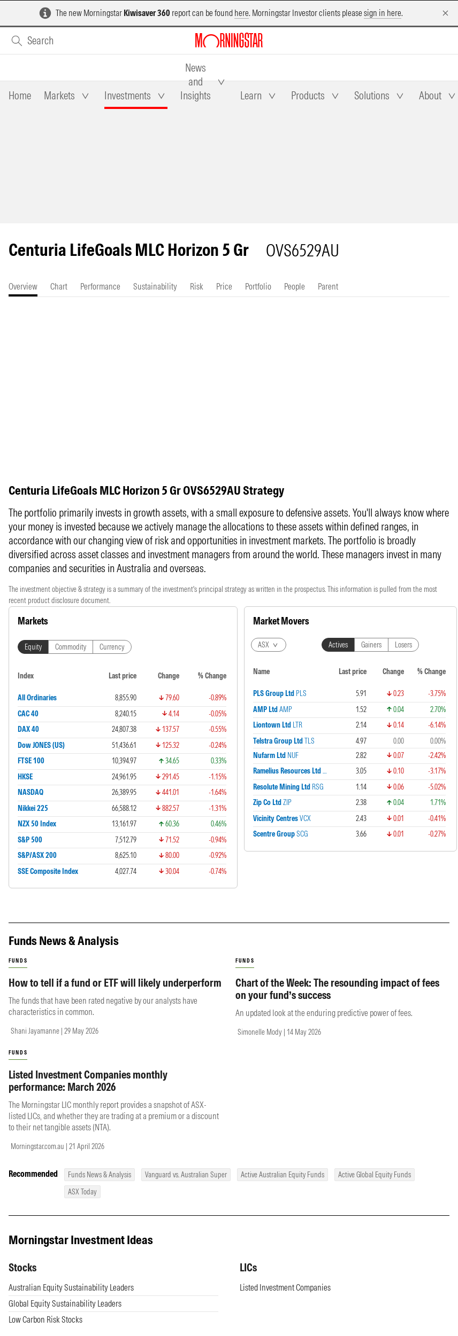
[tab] (20, 95)
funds (18, 960)
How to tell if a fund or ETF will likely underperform (115, 982)
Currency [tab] (112, 647)
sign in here (382, 12)
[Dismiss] (445, 13)
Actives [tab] (338, 645)
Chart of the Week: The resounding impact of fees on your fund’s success (337, 988)
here (241, 12)
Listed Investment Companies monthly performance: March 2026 (88, 1080)
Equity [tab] (33, 647)
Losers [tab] (403, 645)
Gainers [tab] (371, 645)
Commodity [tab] (70, 647)
